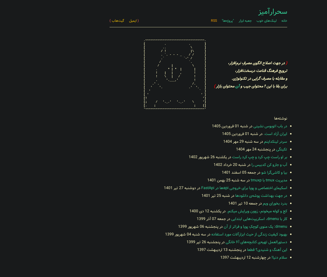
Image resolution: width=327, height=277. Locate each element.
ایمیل (99, 20)
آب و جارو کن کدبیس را (234, 165)
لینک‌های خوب (232, 20)
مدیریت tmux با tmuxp (234, 180)
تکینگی (246, 149)
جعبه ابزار (210, 20)
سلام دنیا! (244, 258)
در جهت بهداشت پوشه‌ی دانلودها (226, 196)
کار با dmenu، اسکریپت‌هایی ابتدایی (224, 219)
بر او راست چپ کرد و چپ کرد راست (224, 157)
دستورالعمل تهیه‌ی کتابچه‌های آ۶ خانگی (221, 242)
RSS (179, 20)
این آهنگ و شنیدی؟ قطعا (232, 250)
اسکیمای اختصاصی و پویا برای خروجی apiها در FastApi (209, 188)
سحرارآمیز (237, 11)
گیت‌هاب (82, 20)
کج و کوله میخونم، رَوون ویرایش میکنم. (222, 211)
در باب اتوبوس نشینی (235, 126)
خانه (249, 20)
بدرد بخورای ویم (240, 203)
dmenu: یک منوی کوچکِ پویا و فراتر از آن (220, 227)
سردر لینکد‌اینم (240, 142)
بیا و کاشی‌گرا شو (239, 173)
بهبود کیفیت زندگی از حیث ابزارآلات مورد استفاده (214, 234)
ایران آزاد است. (240, 134)
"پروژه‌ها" (193, 20)
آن (203, 86)
